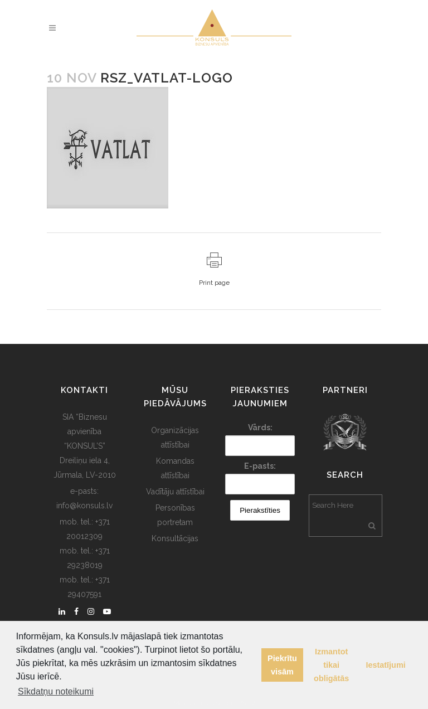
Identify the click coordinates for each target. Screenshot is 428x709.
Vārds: (260, 427)
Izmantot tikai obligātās (331, 665)
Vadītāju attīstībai (175, 491)
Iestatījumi (386, 665)
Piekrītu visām (282, 665)
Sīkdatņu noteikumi (56, 691)
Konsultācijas (175, 538)
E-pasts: (260, 466)
